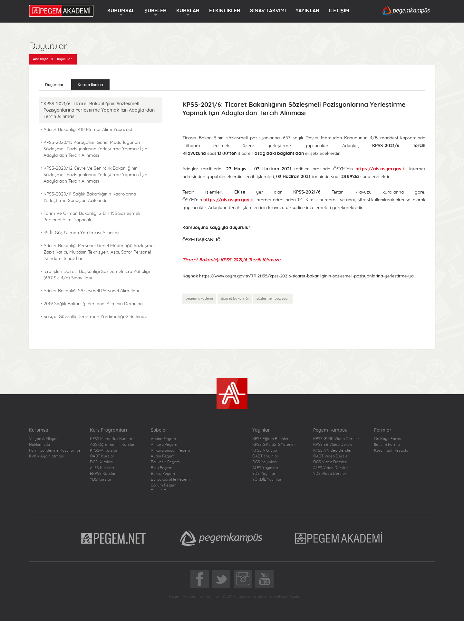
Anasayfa (41, 59)
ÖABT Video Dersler (331, 456)
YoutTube (264, 579)
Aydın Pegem (163, 456)
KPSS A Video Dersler (332, 450)
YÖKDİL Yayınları (267, 479)
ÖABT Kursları (102, 456)
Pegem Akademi (339, 538)
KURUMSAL (121, 10)
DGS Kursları (101, 462)
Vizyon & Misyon (44, 439)
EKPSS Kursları (103, 474)
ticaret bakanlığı (235, 298)
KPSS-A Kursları (104, 450)
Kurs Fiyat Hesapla (391, 450)
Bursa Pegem (163, 474)
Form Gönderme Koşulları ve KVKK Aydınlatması (55, 453)
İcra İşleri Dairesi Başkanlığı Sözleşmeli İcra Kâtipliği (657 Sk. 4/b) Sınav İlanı (97, 274)
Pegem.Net (114, 538)
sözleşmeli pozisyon (272, 298)
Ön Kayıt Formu (388, 439)
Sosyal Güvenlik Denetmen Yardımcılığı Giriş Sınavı (96, 317)
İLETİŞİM (339, 10)
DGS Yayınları (264, 462)
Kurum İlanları (90, 85)
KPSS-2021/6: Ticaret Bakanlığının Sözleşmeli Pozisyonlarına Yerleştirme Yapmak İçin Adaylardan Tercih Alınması (99, 110)
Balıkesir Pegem (165, 462)
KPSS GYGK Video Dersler (336, 439)
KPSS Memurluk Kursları (111, 439)
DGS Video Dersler (330, 462)
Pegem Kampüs (221, 538)
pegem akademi (199, 298)
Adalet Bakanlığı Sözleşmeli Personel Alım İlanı (91, 291)
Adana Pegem (163, 439)
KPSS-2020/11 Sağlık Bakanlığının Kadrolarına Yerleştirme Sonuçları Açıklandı (90, 197)
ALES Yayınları (265, 468)
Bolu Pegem (161, 468)
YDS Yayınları (264, 474)
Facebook (199, 579)
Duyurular (63, 59)
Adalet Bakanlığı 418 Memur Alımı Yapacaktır (89, 129)
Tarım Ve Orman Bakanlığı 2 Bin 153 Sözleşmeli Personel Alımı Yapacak (92, 216)
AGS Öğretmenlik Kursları (113, 444)
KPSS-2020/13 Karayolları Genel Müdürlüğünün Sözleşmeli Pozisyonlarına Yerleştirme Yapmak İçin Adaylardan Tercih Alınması (95, 149)
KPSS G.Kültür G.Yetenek (273, 444)
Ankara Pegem (164, 444)
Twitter (221, 579)
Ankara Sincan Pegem (170, 450)
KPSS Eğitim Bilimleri (271, 439)
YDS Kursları (101, 479)
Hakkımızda (39, 444)
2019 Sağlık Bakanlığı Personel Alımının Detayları (93, 304)
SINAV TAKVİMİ (268, 10)
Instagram (243, 579)
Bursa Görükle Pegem (170, 479)
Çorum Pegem (164, 485)
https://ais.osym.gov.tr (380, 169)
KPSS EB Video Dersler (333, 444)
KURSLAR (187, 10)
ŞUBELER (155, 10)
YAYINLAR (307, 10)
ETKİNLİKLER (224, 10)
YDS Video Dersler (329, 474)
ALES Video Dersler (330, 468)
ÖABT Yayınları (265, 456)
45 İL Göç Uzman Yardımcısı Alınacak (82, 233)
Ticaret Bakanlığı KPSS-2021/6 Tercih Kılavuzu (231, 260)
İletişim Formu (387, 444)
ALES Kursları (102, 468)
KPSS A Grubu (264, 450)
